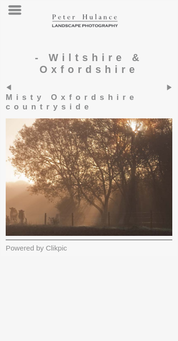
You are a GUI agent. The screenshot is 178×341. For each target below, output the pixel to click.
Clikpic (56, 248)
